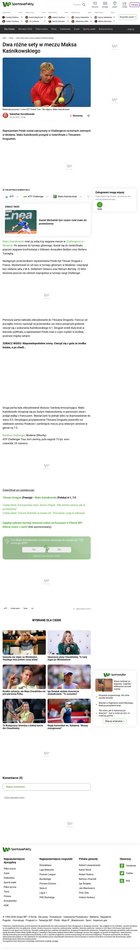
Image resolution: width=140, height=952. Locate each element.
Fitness (7, 896)
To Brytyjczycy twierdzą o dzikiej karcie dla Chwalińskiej (23, 726)
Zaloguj (134, 5)
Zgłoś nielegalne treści (14, 797)
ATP (5, 608)
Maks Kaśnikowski (13, 241)
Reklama (94, 917)
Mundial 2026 (25, 29)
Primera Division (47, 883)
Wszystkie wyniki (127, 17)
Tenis (53, 29)
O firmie (33, 917)
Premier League (47, 874)
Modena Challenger (14, 435)
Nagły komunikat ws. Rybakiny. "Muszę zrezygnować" (68, 726)
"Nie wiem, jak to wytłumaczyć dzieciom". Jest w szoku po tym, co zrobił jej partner (114, 713)
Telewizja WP (45, 920)
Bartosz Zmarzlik (87, 879)
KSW (6, 905)
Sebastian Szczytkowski (22, 114)
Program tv (31, 920)
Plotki (57, 920)
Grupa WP (22, 917)
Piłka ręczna (10, 887)
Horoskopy (18, 920)
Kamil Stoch (85, 869)
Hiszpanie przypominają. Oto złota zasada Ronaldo (114, 696)
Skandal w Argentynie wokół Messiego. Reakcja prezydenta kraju (116, 704)
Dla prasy (43, 917)
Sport (88, 920)
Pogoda (7, 920)
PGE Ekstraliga (46, 897)
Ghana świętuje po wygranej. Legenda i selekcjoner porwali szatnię (123, 685)
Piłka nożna (41, 29)
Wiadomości (77, 920)
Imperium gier (100, 920)
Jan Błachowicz (87, 888)
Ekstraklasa (45, 865)
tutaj (56, 941)
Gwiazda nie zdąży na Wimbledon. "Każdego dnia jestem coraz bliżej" (20, 658)
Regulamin (105, 917)
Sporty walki (89, 29)
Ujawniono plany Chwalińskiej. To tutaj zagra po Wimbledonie (67, 658)
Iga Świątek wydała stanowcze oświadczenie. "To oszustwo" (63, 692)
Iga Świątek (85, 883)
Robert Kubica (86, 874)
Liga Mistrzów (46, 869)
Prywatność (56, 917)
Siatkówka (65, 29)
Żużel (77, 29)
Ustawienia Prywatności (76, 917)
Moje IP (65, 920)
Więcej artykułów (114, 721)
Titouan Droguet (12, 497)
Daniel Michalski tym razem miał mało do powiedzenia (63, 222)
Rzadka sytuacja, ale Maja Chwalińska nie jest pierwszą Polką (24, 692)
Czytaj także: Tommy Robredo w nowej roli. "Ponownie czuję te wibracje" (44, 513)
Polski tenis (15, 608)
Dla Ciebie (9, 29)
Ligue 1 (43, 892)
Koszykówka (10, 900)
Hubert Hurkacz (87, 897)
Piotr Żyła (84, 892)
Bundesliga (45, 879)
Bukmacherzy (106, 29)
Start (4, 38)
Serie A (43, 888)
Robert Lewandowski (89, 865)
